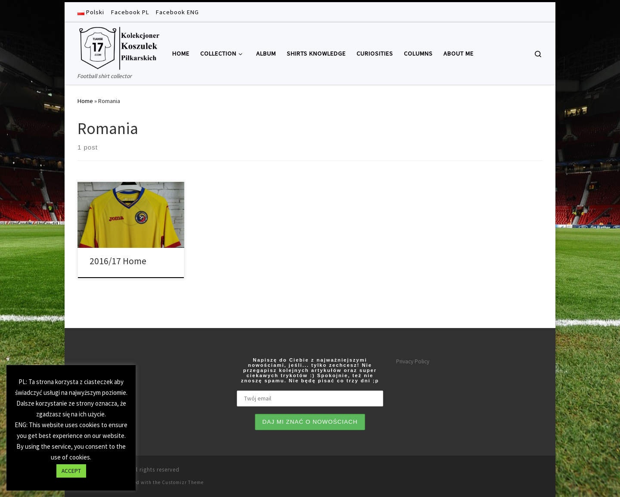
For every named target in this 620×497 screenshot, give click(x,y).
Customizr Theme (183, 482)
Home (85, 101)
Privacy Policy (412, 361)
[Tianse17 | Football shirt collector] (118, 46)
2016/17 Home (118, 261)
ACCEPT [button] (71, 471)
